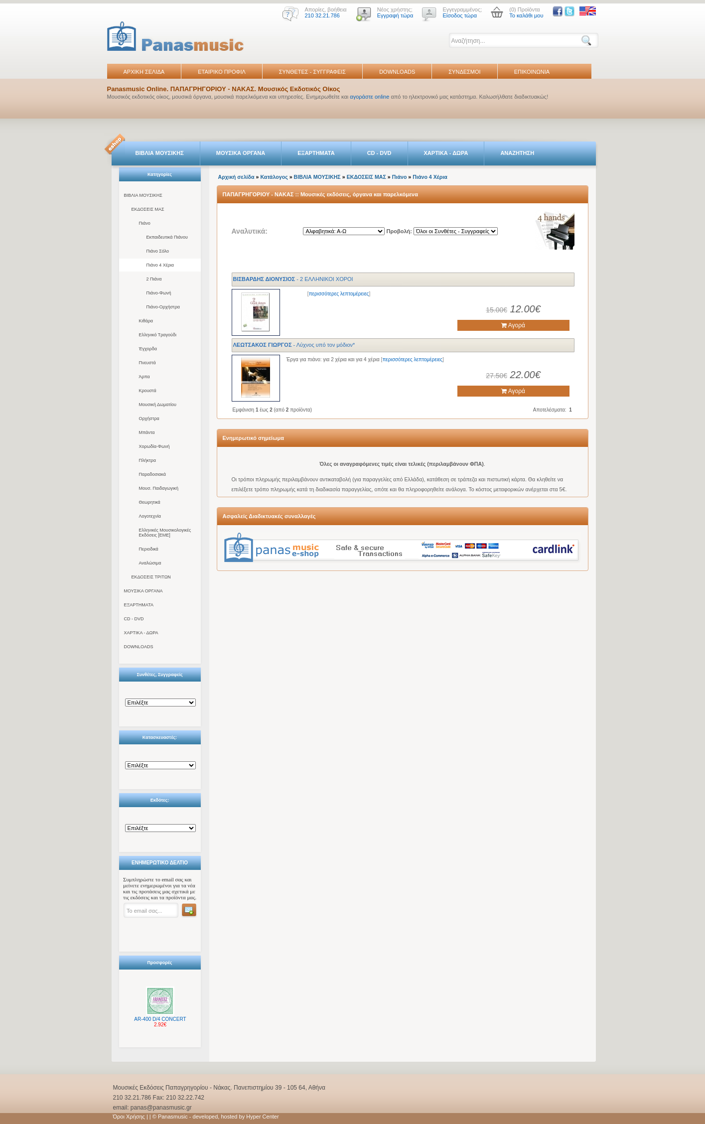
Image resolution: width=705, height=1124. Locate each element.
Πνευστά (147, 362)
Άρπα (144, 376)
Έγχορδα (148, 348)
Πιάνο (144, 223)
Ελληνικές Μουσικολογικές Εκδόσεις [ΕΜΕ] (165, 533)
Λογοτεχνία (150, 516)
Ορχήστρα (149, 418)
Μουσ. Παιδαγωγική (158, 488)
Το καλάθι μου (526, 15)
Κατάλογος (273, 177)
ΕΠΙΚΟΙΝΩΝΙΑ (532, 72)
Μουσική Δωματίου (157, 404)
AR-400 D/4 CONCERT (160, 1019)
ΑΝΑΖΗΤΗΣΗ (517, 153)
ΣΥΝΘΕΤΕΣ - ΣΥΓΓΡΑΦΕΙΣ (312, 72)
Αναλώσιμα (150, 563)
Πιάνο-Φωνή (158, 292)
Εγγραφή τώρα (395, 15)
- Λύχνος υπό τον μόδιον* (294, 345)
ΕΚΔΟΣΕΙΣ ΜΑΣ (148, 209)
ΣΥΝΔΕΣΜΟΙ (464, 72)
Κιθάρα (146, 320)
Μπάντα (147, 432)
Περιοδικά (148, 549)
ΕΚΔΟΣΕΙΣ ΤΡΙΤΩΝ (151, 576)
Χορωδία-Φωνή (154, 446)
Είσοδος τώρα (459, 15)
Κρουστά (147, 390)
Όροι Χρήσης (129, 1117)
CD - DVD (379, 153)
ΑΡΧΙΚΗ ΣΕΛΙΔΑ (144, 72)
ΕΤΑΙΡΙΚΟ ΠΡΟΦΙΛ (222, 72)
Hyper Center (262, 1117)
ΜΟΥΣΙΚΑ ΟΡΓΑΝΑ (241, 153)
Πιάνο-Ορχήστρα (163, 306)
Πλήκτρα (147, 460)
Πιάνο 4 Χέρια (160, 265)
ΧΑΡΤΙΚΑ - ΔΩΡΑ (446, 153)
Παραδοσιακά (152, 474)
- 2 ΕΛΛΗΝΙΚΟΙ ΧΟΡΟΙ (293, 279)
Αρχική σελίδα (236, 177)
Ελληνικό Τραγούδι (158, 334)
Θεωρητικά (149, 502)
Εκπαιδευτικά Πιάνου (167, 237)
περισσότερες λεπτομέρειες (339, 293)
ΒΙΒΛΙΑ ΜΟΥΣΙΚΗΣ (160, 153)
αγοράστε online (369, 97)
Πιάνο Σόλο (157, 251)
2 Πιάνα (154, 279)
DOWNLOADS (397, 72)
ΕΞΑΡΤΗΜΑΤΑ (315, 153)
